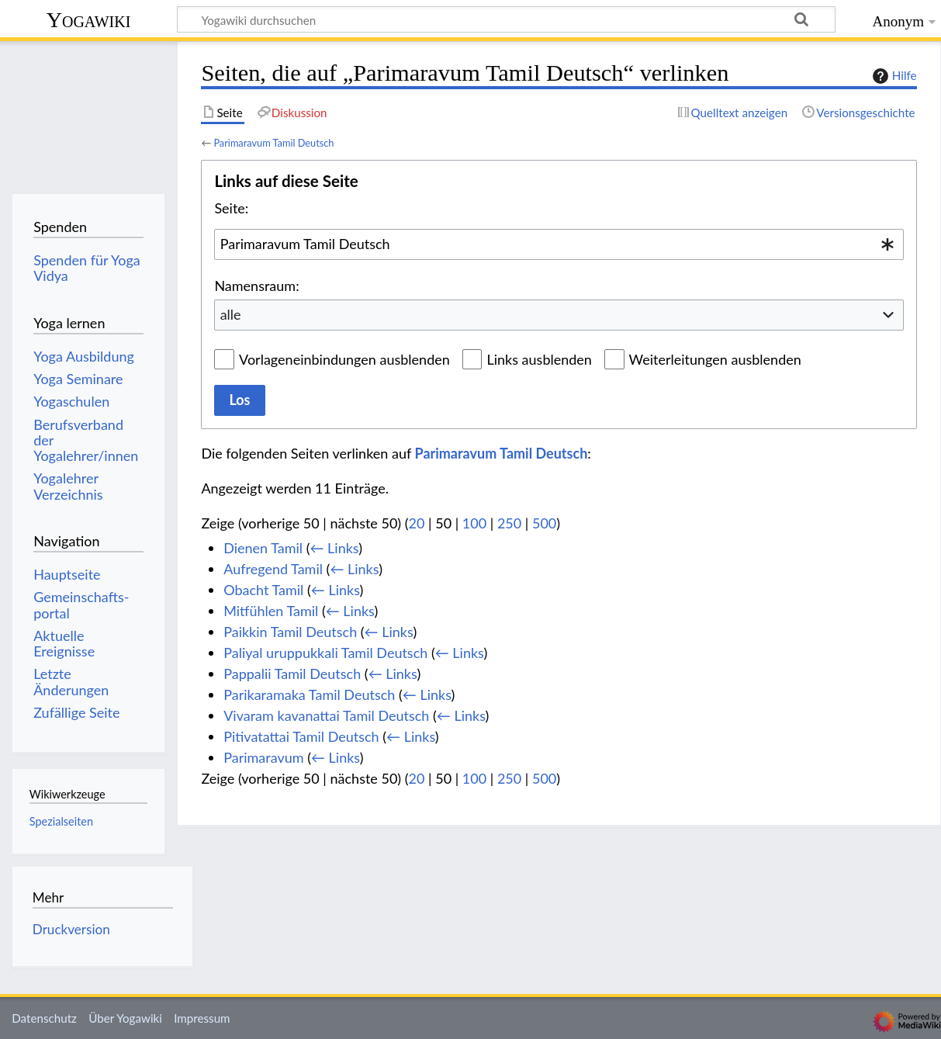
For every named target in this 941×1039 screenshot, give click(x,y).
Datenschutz (44, 1018)
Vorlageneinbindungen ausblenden (344, 359)
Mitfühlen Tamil (270, 610)
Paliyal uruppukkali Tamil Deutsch (325, 652)
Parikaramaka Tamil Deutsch (309, 694)
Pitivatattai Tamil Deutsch (301, 736)
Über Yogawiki (125, 1018)
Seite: (231, 207)
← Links (334, 547)
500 (544, 523)
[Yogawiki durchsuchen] (506, 19)
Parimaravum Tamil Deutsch (273, 143)
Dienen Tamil (263, 547)
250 (509, 523)
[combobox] (558, 244)
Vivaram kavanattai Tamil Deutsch (326, 715)
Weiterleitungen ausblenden (715, 359)
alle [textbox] (230, 314)
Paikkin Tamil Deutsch (290, 631)
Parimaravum (263, 757)
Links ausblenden (538, 359)
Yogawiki (89, 20)
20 (417, 523)
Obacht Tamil (263, 589)
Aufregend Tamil (273, 568)
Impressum (202, 1018)
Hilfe (893, 76)
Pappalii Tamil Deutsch (292, 673)
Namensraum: (256, 285)
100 (474, 523)
